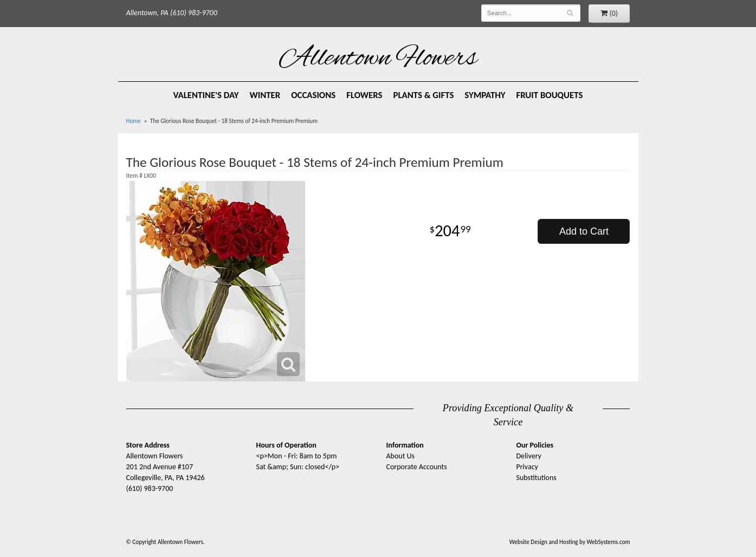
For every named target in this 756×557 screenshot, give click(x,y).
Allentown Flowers (378, 59)
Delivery (528, 456)
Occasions (313, 95)
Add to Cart (584, 231)
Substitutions (536, 477)
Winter (264, 95)
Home (133, 121)
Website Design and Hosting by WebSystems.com (569, 542)
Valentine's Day (206, 95)
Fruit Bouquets (549, 95)
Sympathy (484, 95)
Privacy (527, 466)
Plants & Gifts (423, 95)
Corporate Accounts (416, 466)
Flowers (364, 95)
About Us (400, 456)
